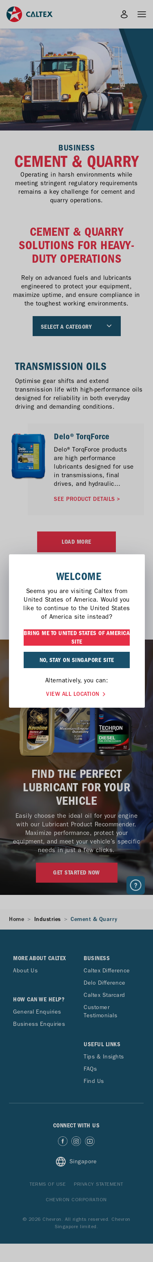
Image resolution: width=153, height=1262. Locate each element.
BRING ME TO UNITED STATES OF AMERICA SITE (77, 637)
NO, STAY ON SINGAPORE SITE (77, 660)
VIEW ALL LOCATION (76, 693)
